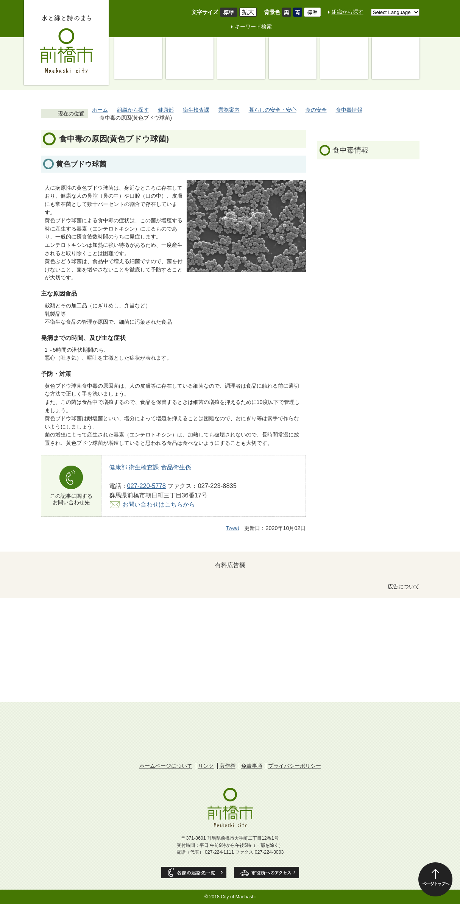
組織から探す (347, 12)
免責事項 (251, 766)
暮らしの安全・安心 (272, 110)
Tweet (232, 528)
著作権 (227, 766)
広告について (403, 586)
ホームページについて (165, 766)
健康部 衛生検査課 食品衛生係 (150, 467)
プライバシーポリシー (294, 766)
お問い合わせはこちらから (158, 504)
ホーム (100, 110)
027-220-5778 (146, 485)
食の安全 (316, 110)
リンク (206, 766)
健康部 (166, 110)
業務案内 (229, 110)
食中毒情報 (349, 110)
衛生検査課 (196, 110)
